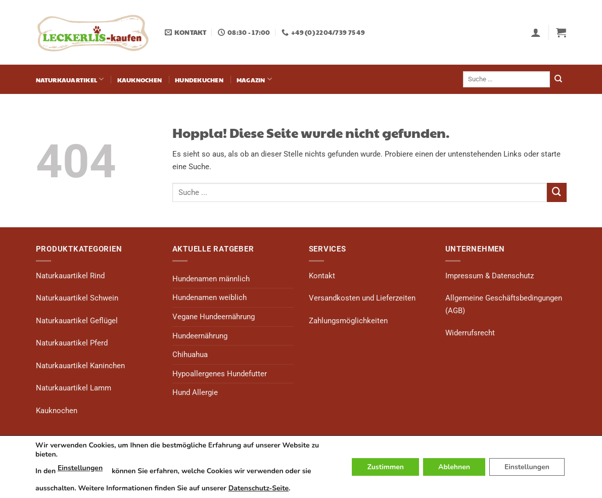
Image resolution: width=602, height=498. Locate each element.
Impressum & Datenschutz (489, 275)
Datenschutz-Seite (258, 488)
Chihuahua (190, 354)
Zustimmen (385, 467)
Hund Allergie (195, 392)
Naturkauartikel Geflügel (77, 320)
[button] (536, 32)
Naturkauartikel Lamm (73, 387)
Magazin (254, 79)
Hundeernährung (199, 335)
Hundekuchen (199, 79)
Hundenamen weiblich (209, 297)
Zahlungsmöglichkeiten (348, 320)
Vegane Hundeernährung (213, 316)
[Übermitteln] (558, 79)
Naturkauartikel (70, 79)
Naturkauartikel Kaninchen (80, 365)
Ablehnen (454, 467)
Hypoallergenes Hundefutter (219, 373)
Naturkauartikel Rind (70, 275)
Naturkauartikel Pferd (72, 342)
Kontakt (322, 275)
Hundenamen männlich (211, 278)
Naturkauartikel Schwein (77, 298)
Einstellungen (80, 468)
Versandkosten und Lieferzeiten (362, 298)
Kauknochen (139, 79)
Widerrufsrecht (470, 332)
